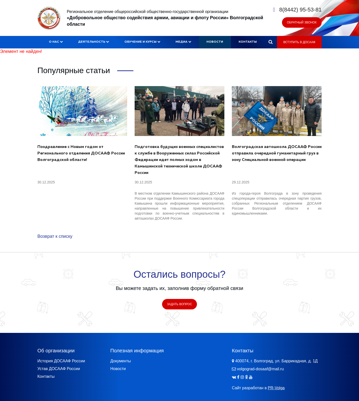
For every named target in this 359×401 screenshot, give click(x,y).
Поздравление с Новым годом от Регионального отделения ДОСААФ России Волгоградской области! (81, 153)
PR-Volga (276, 388)
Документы (120, 361)
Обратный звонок (302, 22)
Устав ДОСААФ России (58, 369)
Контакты (248, 41)
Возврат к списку (54, 236)
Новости (214, 41)
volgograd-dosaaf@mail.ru (260, 369)
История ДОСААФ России (61, 361)
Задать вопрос (179, 304)
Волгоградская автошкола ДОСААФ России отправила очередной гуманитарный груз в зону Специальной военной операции (277, 153)
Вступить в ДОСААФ (299, 42)
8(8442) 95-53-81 (300, 9)
